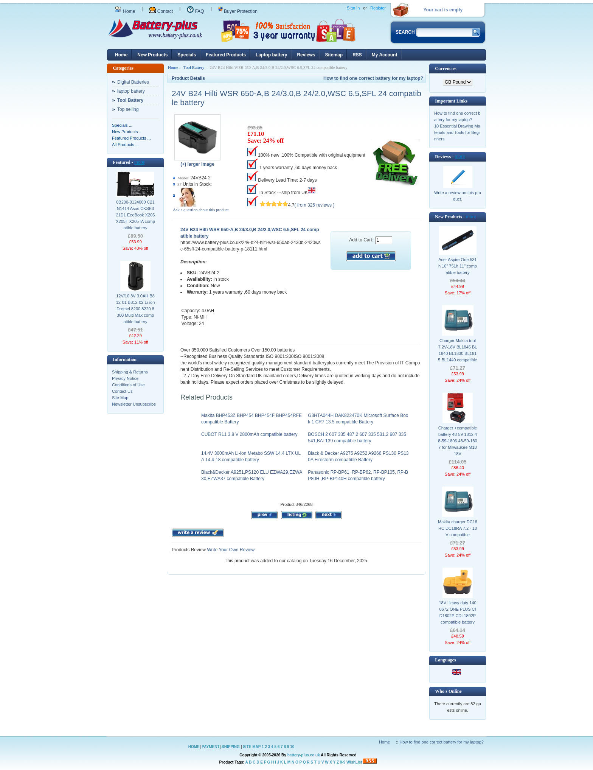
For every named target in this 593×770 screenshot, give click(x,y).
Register (378, 8)
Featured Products (226, 55)
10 (292, 747)
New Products (152, 55)
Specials (186, 55)
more (139, 162)
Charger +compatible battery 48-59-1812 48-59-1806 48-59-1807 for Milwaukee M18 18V (457, 441)
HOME (194, 747)
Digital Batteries (133, 82)
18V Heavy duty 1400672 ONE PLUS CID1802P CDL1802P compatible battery (457, 612)
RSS (357, 55)
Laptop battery (271, 55)
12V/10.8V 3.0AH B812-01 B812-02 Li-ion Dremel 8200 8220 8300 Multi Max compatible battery (135, 309)
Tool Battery (193, 67)
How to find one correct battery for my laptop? (373, 78)
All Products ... (125, 144)
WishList (354, 762)
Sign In (353, 8)
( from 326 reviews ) (314, 205)
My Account (384, 55)
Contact (161, 11)
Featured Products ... (131, 138)
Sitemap (334, 55)
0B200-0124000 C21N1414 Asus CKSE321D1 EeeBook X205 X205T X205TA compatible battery (135, 215)
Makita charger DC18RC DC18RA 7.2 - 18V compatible (457, 528)
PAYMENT (210, 747)
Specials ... (122, 125)
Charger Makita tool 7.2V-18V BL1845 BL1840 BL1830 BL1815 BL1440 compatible (457, 350)
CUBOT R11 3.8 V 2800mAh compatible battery (249, 434)
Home (125, 11)
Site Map (120, 397)
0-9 (342, 762)
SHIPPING (231, 747)
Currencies (445, 68)
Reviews (306, 55)
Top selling (128, 109)
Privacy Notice (125, 378)
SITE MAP (252, 747)
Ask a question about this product (201, 209)
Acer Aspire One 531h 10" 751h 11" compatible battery (457, 266)
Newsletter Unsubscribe (134, 404)
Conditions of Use (128, 385)
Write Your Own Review (230, 549)
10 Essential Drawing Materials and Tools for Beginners (457, 132)
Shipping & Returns (130, 372)
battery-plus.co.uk (303, 755)
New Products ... (127, 131)
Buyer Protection (238, 11)
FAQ (195, 11)
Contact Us (122, 391)
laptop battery (131, 91)
